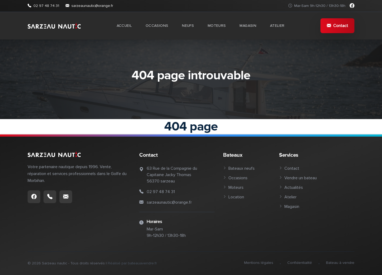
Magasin (248, 25)
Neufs (188, 25)
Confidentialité (299, 262)
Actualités (291, 187)
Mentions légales (258, 262)
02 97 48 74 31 (43, 5)
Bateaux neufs (239, 168)
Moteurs (217, 25)
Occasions (157, 25)
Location (233, 197)
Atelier (277, 25)
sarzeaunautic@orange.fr (89, 5)
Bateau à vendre (340, 262)
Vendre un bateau (298, 178)
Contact (337, 26)
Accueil (124, 25)
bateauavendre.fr (142, 263)
